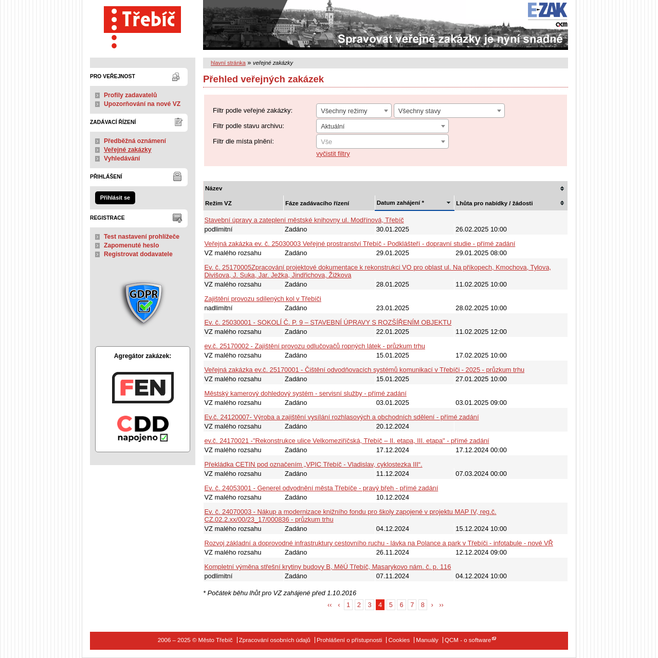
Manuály (427, 640)
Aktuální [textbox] (332, 126)
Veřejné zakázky (128, 149)
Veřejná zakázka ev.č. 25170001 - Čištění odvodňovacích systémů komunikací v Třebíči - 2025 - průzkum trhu (365, 370)
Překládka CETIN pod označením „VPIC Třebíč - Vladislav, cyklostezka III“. (314, 464)
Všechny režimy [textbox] (344, 111)
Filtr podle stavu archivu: (248, 126)
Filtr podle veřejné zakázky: (253, 110)
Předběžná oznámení (135, 141)
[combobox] (354, 110)
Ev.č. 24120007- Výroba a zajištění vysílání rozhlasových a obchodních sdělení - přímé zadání (342, 417)
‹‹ (329, 605)
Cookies (399, 640)
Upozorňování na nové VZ (142, 104)
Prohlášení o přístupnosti (349, 640)
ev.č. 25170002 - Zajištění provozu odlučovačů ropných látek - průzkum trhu (315, 346)
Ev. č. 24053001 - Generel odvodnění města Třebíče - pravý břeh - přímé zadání (321, 488)
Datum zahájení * (400, 203)
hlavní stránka (228, 63)
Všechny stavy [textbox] (419, 111)
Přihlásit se (115, 197)
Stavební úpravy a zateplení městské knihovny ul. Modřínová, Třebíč (304, 220)
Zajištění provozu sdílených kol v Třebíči (263, 299)
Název (213, 188)
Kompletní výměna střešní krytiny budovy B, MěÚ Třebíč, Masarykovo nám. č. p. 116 (328, 567)
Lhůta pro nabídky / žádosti (494, 203)
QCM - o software (468, 640)
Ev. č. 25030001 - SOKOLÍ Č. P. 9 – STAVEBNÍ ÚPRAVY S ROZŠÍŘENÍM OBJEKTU (328, 322)
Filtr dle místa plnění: (243, 141)
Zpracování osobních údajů (274, 640)
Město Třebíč (142, 25)
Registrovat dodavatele (138, 254)
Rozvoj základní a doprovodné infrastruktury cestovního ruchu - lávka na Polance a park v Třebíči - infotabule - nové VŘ (379, 543)
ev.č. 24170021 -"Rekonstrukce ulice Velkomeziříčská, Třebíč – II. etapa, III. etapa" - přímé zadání (347, 440)
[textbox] (382, 142)
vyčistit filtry (333, 153)
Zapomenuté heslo (131, 245)
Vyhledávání (122, 158)
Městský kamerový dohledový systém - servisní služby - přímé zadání (306, 393)
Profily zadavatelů (130, 95)
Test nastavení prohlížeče (141, 236)
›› (441, 605)
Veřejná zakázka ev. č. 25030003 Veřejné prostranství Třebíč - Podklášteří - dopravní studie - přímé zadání (360, 243)
